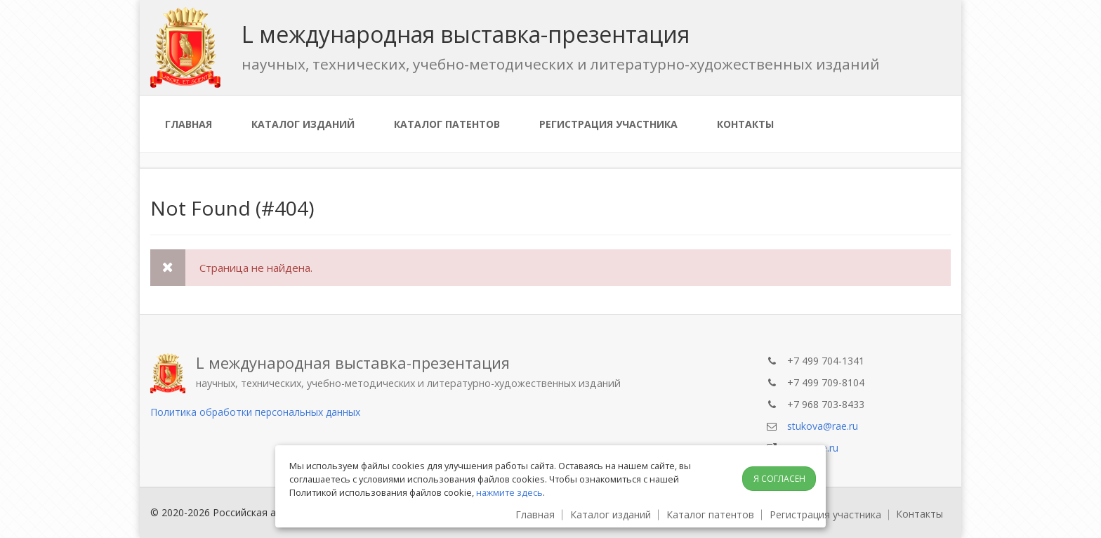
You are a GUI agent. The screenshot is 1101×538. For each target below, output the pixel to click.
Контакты (745, 124)
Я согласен (779, 479)
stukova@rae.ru (822, 426)
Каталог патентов (447, 124)
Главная (188, 124)
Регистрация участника (608, 124)
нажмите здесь (509, 492)
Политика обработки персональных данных (255, 412)
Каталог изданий (303, 124)
